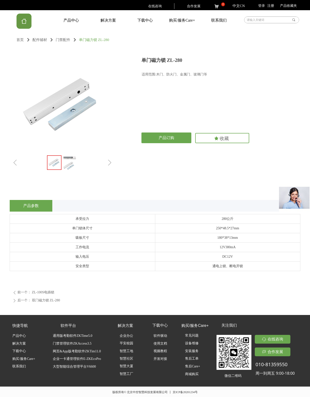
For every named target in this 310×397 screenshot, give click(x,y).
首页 (20, 40)
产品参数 (31, 206)
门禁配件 (63, 40)
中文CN (238, 6)
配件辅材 (39, 40)
